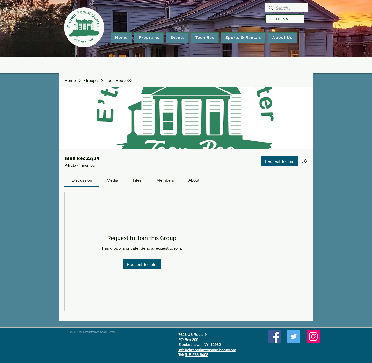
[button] (149, 37)
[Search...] (286, 8)
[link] (82, 179)
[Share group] (305, 161)
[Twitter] (293, 336)
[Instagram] (313, 336)
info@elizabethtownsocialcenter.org (207, 349)
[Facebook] (274, 336)
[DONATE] (284, 18)
